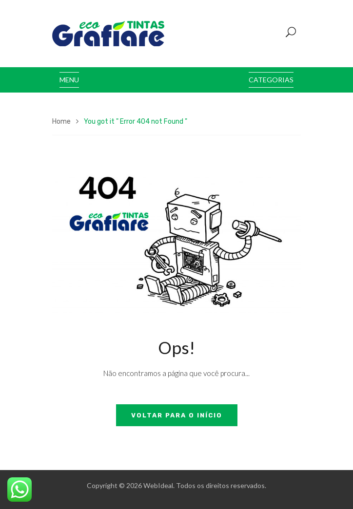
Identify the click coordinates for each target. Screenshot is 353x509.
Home (61, 121)
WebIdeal (158, 485)
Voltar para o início (176, 415)
